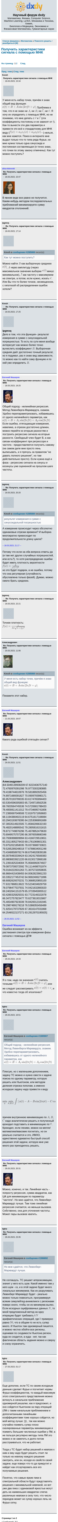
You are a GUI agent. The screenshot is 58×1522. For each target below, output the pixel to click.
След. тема (19, 72)
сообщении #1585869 (24, 252)
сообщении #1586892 (37, 1258)
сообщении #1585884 (24, 514)
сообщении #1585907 (37, 1036)
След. (23, 63)
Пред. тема (7, 72)
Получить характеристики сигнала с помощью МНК (23, 50)
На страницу (7, 63)
